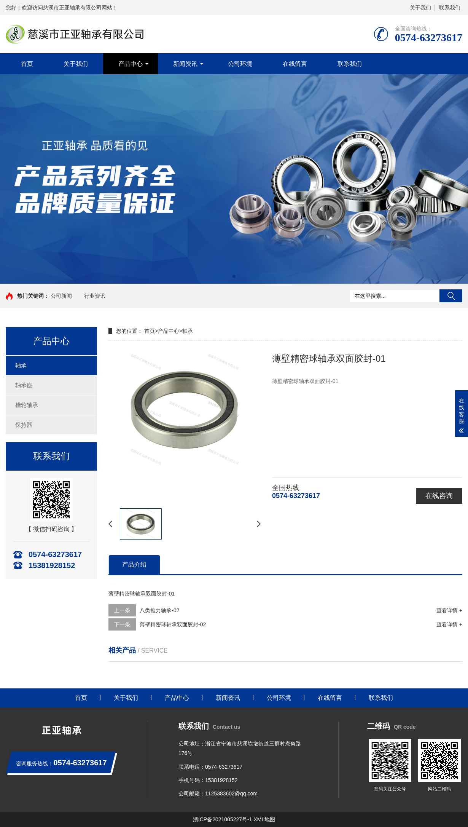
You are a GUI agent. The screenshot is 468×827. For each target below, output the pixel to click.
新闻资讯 (185, 64)
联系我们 (449, 8)
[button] (234, 276)
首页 (27, 64)
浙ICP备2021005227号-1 (222, 819)
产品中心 (130, 64)
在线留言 (295, 64)
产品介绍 (134, 564)
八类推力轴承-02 (159, 610)
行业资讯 (94, 296)
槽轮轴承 (26, 405)
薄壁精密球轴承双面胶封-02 (173, 624)
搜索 (450, 295)
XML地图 (264, 819)
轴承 (21, 365)
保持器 (23, 424)
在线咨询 (439, 496)
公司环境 (240, 64)
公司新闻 (61, 296)
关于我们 (420, 8)
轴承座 (23, 385)
